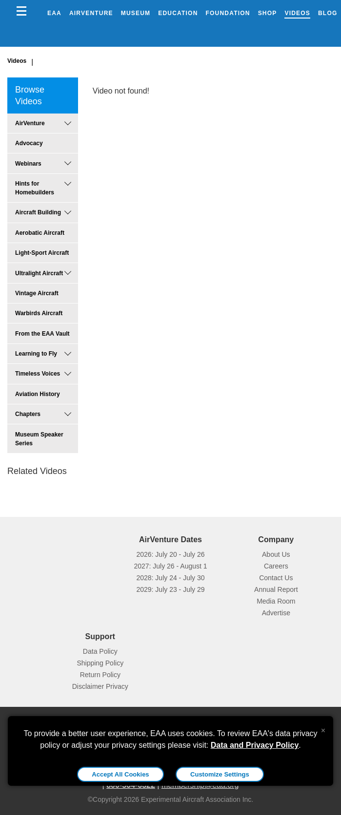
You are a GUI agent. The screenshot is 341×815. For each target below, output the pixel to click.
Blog (327, 13)
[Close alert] (323, 728)
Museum (136, 13)
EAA (54, 13)
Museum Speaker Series (39, 439)
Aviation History (37, 394)
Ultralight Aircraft (39, 273)
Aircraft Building (38, 212)
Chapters (27, 414)
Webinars (28, 163)
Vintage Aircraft (37, 293)
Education (178, 13)
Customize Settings (219, 774)
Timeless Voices (37, 373)
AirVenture (91, 13)
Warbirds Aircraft (38, 313)
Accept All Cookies (120, 774)
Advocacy (29, 143)
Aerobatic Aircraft (39, 232)
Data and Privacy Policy (255, 745)
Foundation (228, 13)
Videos (297, 13)
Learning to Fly (36, 353)
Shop (267, 13)
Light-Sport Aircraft (42, 252)
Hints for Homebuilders (34, 188)
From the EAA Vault (42, 333)
